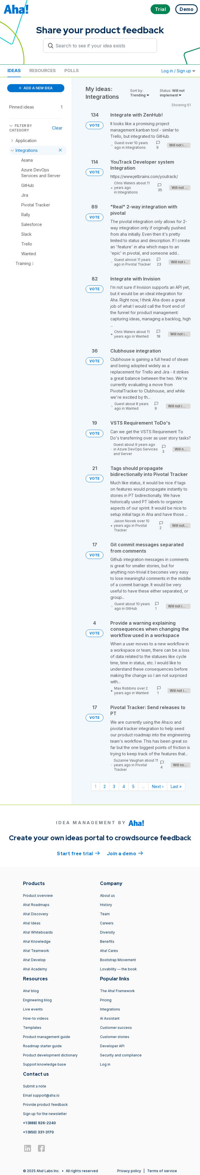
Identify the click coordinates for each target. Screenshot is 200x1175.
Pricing (105, 1000)
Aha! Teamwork (36, 950)
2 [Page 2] (104, 786)
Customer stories (114, 1037)
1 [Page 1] (95, 786)
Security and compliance (121, 1055)
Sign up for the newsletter (45, 1114)
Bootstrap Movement (118, 960)
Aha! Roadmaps (36, 905)
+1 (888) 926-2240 (39, 1123)
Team (105, 914)
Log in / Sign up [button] (178, 70)
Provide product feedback (45, 1104)
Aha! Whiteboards (38, 932)
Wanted (142, 336)
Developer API (112, 1046)
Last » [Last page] (176, 786)
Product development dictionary (50, 1055)
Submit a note (34, 1086)
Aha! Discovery (35, 914)
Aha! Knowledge (37, 941)
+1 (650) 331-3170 (38, 1132)
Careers (107, 923)
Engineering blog (37, 1000)
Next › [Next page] (158, 786)
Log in (105, 1064)
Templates (32, 1027)
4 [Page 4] (123, 786)
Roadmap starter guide (42, 1046)
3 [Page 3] (114, 786)
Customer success (116, 1027)
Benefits (107, 941)
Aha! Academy (35, 969)
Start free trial (78, 853)
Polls (71, 70)
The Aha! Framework (117, 991)
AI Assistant (110, 1018)
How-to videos (36, 1018)
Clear (57, 128)
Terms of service (162, 1171)
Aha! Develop (34, 960)
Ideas (14, 70)
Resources (42, 70)
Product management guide (46, 1037)
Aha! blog (31, 991)
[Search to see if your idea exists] (102, 45)
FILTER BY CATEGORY (20, 127)
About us (107, 895)
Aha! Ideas (32, 923)
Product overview (38, 895)
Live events (33, 1009)
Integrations (136, 147)
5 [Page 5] (133, 786)
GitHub (131, 608)
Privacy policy (129, 1171)
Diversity (107, 932)
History (106, 905)
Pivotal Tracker (138, 264)
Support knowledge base (44, 1064)
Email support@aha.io (41, 1095)
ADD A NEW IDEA (36, 88)
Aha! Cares (109, 950)
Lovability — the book (118, 969)
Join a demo (125, 853)
